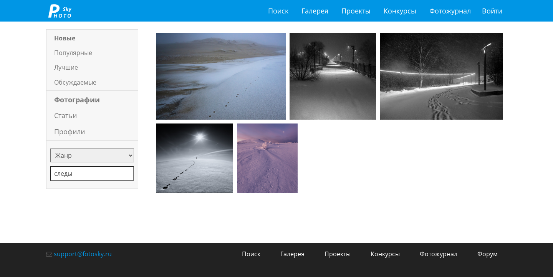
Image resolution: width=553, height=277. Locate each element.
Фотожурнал (450, 10)
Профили (69, 131)
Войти (492, 10)
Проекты (356, 10)
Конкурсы (400, 10)
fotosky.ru (59, 10)
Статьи (65, 115)
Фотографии (77, 99)
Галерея (314, 10)
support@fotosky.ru (83, 254)
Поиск (278, 10)
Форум (487, 254)
